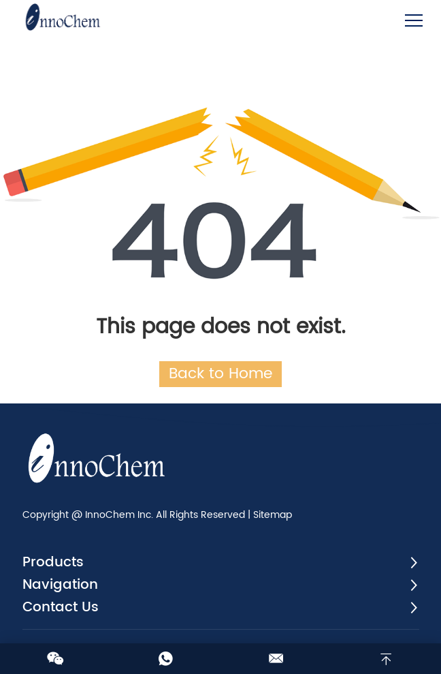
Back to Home (220, 373)
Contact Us (60, 607)
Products (53, 562)
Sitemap (272, 515)
